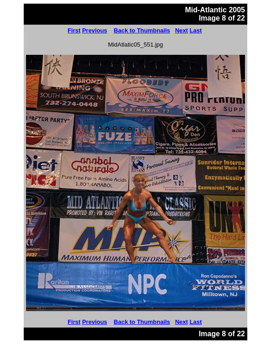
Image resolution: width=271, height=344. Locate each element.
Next (181, 30)
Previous (94, 30)
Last (196, 30)
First (74, 30)
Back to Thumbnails (142, 30)
